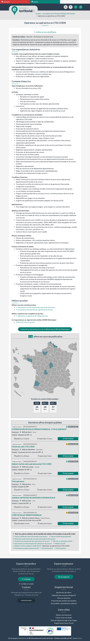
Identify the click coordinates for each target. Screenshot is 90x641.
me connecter (63, 577)
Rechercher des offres (63, 592)
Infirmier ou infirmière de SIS (61, 541)
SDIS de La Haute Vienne (30, 518)
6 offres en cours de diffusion (45, 32)
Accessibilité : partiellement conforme (64, 603)
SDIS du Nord (26, 432)
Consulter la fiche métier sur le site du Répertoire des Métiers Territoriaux (45, 329)
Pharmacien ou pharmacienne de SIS (26, 548)
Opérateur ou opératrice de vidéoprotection (32, 316)
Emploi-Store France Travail (63, 623)
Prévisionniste (60, 548)
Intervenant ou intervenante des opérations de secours (35, 307)
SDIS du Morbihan (27, 449)
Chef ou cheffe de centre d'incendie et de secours (30, 536)
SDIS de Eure (25, 484)
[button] (75, 595)
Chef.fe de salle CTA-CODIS (23, 446)
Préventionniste (46, 548)
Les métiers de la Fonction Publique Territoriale (59, 13)
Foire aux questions (63, 598)
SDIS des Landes (27, 467)
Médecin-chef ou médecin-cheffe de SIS (27, 546)
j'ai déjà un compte (26, 584)
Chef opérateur (18, 481)
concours (6, 2)
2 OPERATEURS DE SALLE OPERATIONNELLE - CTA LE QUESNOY (39, 429)
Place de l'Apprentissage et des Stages (64, 620)
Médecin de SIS (59, 543)
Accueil (38, 13)
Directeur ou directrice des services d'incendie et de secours (34, 539)
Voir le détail (68, 439)
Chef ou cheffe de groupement (60, 536)
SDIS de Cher (26, 501)
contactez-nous (26, 600)
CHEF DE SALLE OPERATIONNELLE (27, 515)
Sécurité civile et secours (25, 322)
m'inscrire (26, 579)
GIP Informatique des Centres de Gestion (40, 638)
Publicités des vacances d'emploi (63, 595)
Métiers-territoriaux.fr (64, 615)
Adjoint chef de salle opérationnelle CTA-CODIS (31, 464)
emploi (35, 2)
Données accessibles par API (63, 638)
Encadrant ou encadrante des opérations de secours (34, 310)
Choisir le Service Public (64, 618)
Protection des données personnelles (63, 601)
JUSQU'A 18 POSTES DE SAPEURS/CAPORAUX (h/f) (33, 498)
